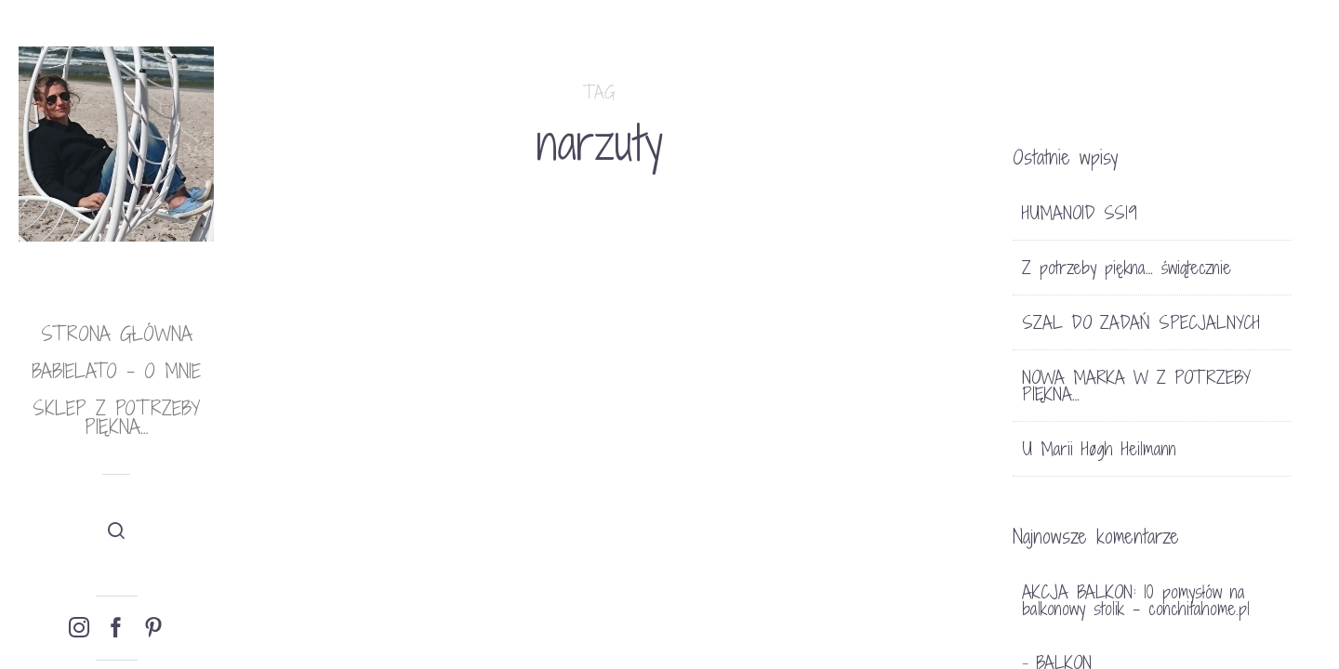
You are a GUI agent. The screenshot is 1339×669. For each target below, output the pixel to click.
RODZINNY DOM (590, 469)
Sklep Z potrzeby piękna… (116, 417)
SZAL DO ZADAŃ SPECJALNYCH (1141, 322)
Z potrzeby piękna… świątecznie (1126, 268)
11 (646, 435)
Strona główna (116, 334)
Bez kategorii (564, 435)
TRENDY (287, 433)
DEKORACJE (319, 410)
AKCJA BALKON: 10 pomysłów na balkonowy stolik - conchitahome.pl (1136, 600)
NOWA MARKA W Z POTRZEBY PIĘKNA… (1136, 385)
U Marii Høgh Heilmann (1099, 449)
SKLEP (385, 410)
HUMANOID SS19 (1079, 213)
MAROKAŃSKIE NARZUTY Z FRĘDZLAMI (337, 530)
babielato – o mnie (116, 371)
